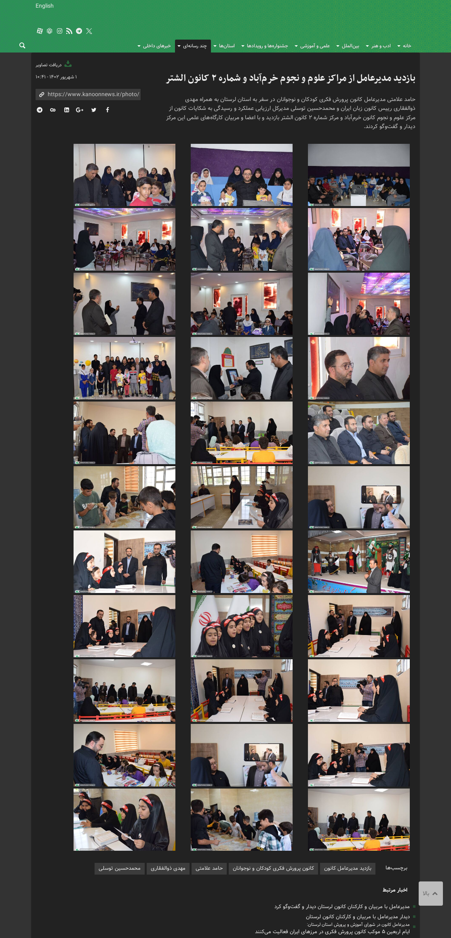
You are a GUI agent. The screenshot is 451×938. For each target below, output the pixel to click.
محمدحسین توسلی (120, 770)
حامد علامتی (209, 770)
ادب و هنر (381, 46)
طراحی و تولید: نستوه (56, 922)
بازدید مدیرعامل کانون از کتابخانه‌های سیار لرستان (355, 843)
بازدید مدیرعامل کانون (347, 770)
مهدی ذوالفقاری (168, 770)
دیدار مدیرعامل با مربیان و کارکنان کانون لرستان (358, 818)
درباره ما (202, 868)
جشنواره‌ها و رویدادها (267, 46)
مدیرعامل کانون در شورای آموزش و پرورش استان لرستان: (358, 826)
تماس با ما (230, 868)
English (45, 6)
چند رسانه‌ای (195, 46)
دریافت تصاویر (54, 65)
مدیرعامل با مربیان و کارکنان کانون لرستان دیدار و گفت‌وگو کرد (342, 808)
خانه (407, 46)
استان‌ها (227, 46)
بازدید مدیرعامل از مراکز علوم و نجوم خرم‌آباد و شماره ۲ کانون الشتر (290, 78)
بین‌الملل (350, 46)
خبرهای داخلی (157, 46)
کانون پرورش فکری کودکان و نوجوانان (337, 24)
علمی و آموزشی (315, 46)
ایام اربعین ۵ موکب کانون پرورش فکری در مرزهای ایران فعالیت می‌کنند (332, 833)
